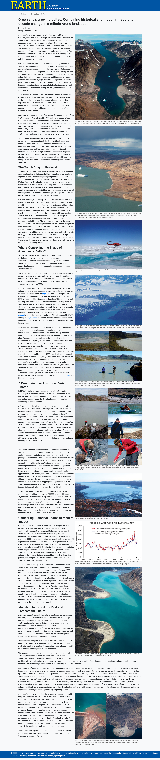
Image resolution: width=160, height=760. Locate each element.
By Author (35, 14)
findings (67, 375)
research (21, 315)
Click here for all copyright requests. (51, 756)
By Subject (45, 14)
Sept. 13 (45, 294)
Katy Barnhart (31, 318)
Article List (25, 14)
